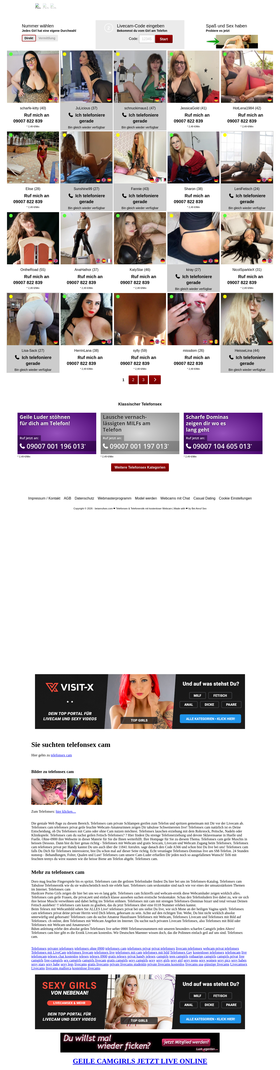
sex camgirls (72, 960)
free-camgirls (53, 960)
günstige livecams (216, 964)
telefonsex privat (139, 948)
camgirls (162, 956)
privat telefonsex (163, 948)
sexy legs (67, 964)
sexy (152, 960)
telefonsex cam (61, 755)
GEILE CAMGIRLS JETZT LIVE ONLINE (140, 1061)
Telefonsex (39, 948)
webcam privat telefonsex (221, 948)
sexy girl (177, 960)
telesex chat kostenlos (63, 956)
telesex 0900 (98, 956)
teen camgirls (178, 956)
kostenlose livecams (86, 968)
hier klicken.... (66, 811)
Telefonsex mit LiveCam (48, 952)
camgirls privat (227, 956)
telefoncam (233, 952)
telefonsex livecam (80, 952)
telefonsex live (104, 952)
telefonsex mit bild (156, 952)
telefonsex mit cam (129, 952)
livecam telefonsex (189, 948)
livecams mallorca (58, 968)
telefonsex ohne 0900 (89, 948)
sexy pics (223, 960)
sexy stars (38, 964)
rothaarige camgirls (202, 956)
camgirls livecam (94, 960)
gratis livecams (98, 964)
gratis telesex (117, 956)
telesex (84, 956)
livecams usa (194, 964)
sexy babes (239, 960)
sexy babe (53, 964)
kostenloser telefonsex (208, 952)
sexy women (207, 960)
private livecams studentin (128, 964)
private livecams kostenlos (166, 964)
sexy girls (163, 960)
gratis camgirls (117, 960)
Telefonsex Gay (181, 952)
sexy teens (191, 960)
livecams (80, 964)
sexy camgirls (138, 960)
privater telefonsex (60, 948)
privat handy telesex (141, 956)
